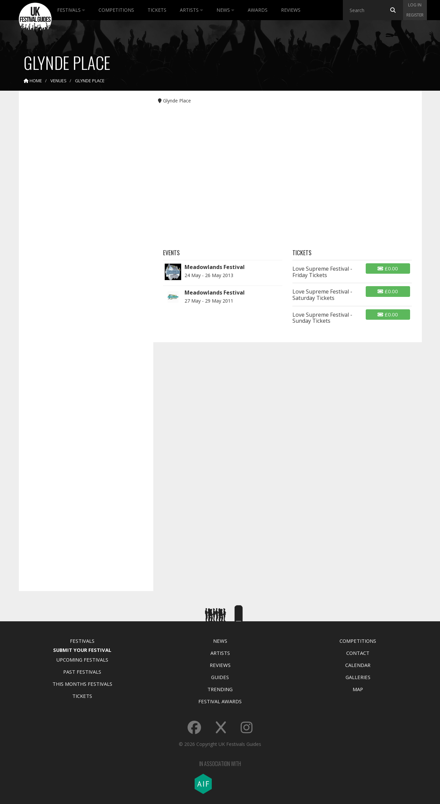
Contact (357, 653)
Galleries (358, 677)
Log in (415, 5)
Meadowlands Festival (215, 267)
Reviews (291, 10)
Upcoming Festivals (82, 659)
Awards (258, 10)
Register (415, 15)
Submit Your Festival (82, 649)
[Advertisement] (81, 201)
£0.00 (387, 268)
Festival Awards (220, 701)
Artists (191, 10)
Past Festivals (82, 671)
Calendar (357, 665)
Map (358, 689)
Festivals (71, 10)
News (225, 10)
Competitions (116, 10)
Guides (220, 677)
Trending (220, 689)
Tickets (157, 10)
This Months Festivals (82, 683)
